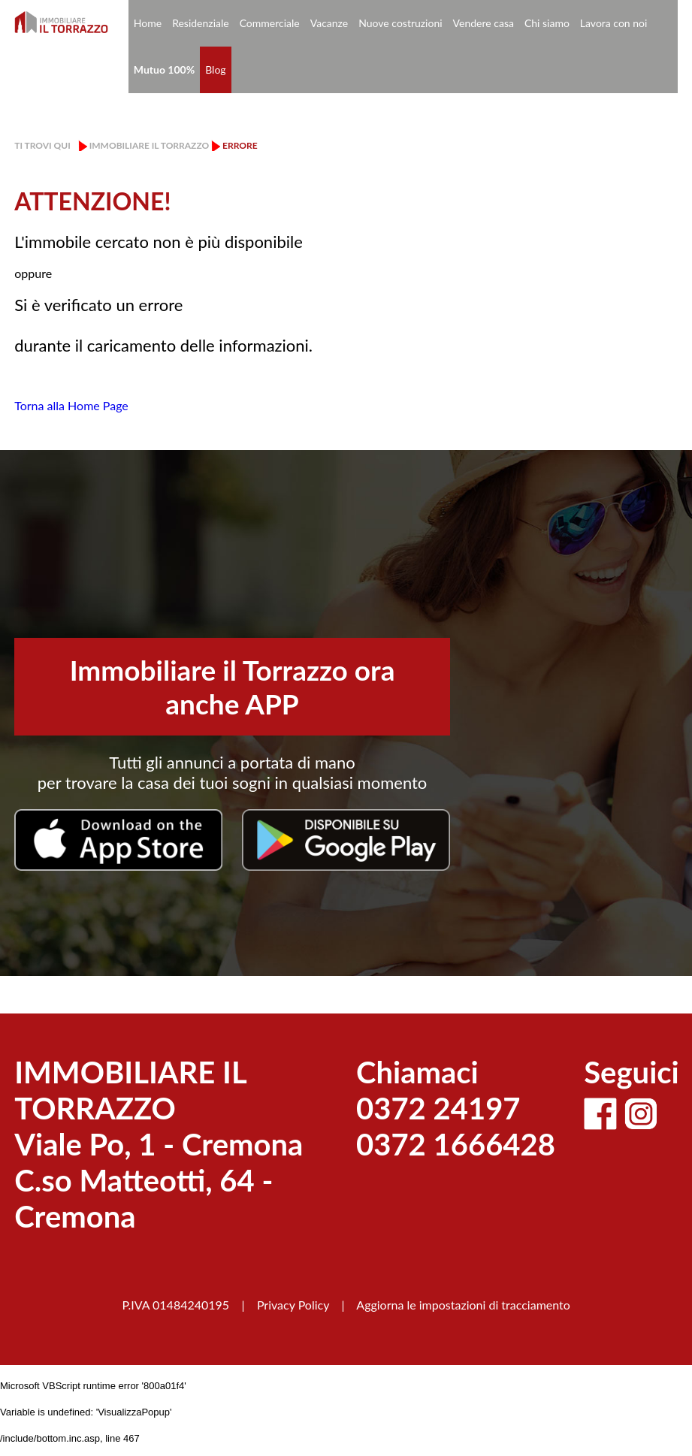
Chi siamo (547, 23)
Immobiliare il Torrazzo (149, 145)
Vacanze (329, 23)
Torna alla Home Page (71, 405)
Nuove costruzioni (400, 23)
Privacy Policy (293, 1304)
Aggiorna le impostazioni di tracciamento (463, 1304)
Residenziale (200, 23)
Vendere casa (483, 23)
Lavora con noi (614, 23)
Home (148, 23)
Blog (215, 69)
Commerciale (270, 23)
